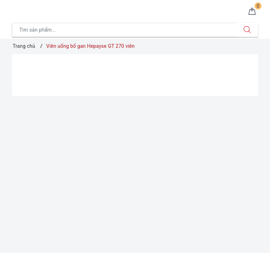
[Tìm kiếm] (247, 30)
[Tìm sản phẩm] (124, 30)
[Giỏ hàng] (252, 12)
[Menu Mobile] (16, 9)
